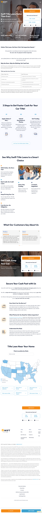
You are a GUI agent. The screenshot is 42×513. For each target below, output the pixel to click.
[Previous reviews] (2, 237)
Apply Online (31, 510)
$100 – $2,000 (32, 18)
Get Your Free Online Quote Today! (21, 143)
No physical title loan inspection (15, 317)
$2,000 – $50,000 (35, 266)
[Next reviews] (40, 237)
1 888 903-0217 (32, 11)
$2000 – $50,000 (32, 22)
